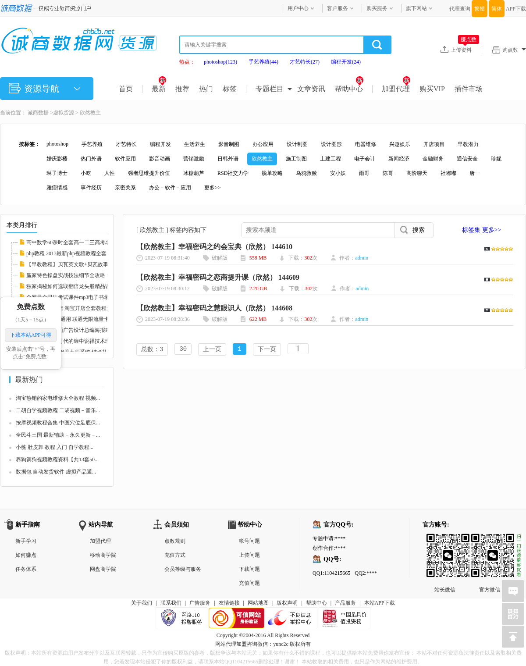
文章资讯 (311, 89)
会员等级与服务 (182, 569)
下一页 (267, 349)
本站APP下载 (379, 603)
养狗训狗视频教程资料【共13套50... (57, 459)
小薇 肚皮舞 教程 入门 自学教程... (54, 447)
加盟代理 (396, 89)
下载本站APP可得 (30, 335)
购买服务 (376, 8)
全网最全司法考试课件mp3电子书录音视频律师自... (85, 297)
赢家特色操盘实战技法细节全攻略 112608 (74, 275)
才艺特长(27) (305, 62)
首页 (126, 89)
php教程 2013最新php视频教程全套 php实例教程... (83, 253)
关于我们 (141, 603)
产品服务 (345, 603)
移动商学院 (103, 555)
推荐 (182, 89)
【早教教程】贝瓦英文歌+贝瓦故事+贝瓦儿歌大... (84, 264)
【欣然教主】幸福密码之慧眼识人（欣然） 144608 (214, 308)
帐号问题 (249, 541)
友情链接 (229, 603)
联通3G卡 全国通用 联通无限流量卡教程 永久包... (83, 319)
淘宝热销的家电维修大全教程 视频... (58, 398)
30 (183, 349)
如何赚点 (25, 555)
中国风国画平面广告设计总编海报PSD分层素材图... (85, 330)
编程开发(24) (346, 62)
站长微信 (445, 541)
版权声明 (287, 603)
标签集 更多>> (481, 230)
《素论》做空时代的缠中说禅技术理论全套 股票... (84, 341)
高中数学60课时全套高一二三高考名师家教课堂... (83, 242)
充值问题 (249, 583)
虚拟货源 (63, 113)
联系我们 (170, 603)
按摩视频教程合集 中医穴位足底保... (58, 423)
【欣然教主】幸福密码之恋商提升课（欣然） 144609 (217, 277)
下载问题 (249, 569)
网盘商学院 (103, 569)
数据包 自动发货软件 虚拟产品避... (56, 472)
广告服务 (199, 603)
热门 (206, 89)
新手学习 (25, 541)
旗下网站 (416, 8)
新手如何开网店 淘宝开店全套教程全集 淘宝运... (82, 308)
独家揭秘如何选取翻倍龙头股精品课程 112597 (79, 286)
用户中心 (298, 8)
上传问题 (249, 555)
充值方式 (174, 555)
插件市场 (469, 89)
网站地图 (258, 603)
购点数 (514, 50)
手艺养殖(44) (263, 62)
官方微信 (489, 541)
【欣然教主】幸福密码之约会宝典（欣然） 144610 (214, 246)
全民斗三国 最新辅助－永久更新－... (58, 435)
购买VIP (432, 89)
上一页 (212, 349)
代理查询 (459, 9)
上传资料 (465, 49)
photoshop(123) (220, 62)
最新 (159, 89)
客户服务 (337, 8)
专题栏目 (270, 89)
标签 (230, 89)
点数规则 (174, 541)
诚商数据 (38, 113)
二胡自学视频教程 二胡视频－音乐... (58, 410)
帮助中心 (349, 89)
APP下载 (516, 9)
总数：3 (152, 349)
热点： (187, 62)
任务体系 (25, 569)
